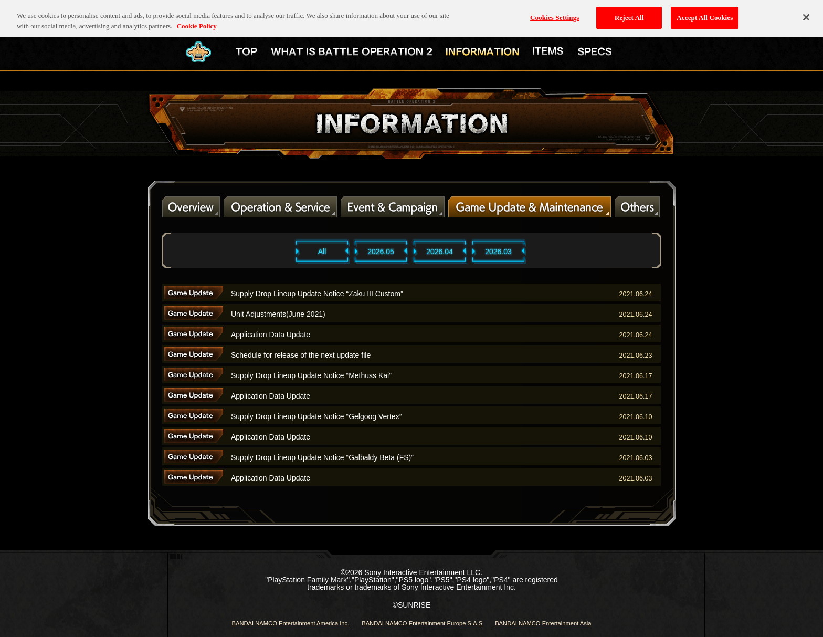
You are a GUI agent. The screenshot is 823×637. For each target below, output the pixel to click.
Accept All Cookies (705, 12)
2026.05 (380, 251)
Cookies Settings (554, 12)
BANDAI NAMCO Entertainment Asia (543, 623)
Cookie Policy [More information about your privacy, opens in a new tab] (197, 20)
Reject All (629, 12)
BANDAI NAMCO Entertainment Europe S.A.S (422, 623)
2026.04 (439, 251)
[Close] (806, 12)
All (322, 251)
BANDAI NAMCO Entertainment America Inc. (290, 623)
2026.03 (498, 251)
